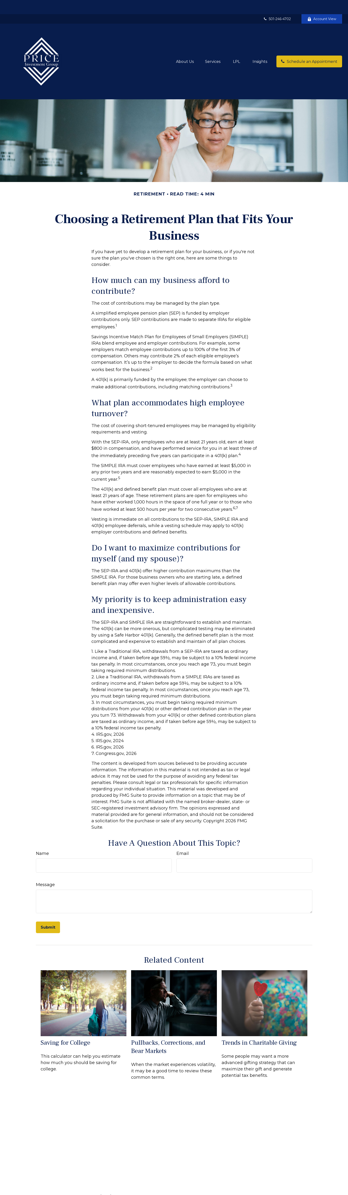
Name (42, 839)
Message (45, 870)
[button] (185, 47)
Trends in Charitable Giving (259, 1028)
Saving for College (65, 1028)
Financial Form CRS (172, 1185)
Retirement (101, 1191)
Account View (321, 5)
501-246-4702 (277, 5)
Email (182, 839)
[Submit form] (48, 913)
